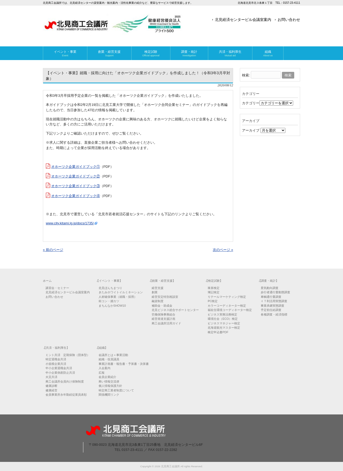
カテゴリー (250, 103)
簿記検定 (213, 292)
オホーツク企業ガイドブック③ (75, 186)
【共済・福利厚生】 (56, 347)
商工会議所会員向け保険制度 (65, 381)
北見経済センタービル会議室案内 (243, 19)
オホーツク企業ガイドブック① (75, 167)
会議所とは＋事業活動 (113, 355)
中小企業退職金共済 (59, 368)
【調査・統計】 (268, 280)
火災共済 (51, 377)
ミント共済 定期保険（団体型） (68, 355)
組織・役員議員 (109, 359)
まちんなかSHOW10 (112, 305)
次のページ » (223, 250)
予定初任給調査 (271, 309)
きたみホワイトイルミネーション (121, 292)
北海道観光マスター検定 (224, 327)
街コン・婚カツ (109, 301)
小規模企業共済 (56, 363)
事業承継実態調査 (272, 305)
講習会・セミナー (57, 288)
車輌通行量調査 (271, 296)
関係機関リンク (109, 394)
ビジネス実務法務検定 (222, 314)
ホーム (47, 280)
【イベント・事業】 (109, 280)
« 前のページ (53, 250)
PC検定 (213, 301)
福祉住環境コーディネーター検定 (230, 309)
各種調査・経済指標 (274, 314)
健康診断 (51, 385)
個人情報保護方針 (110, 385)
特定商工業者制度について (116, 390)
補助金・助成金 (162, 305)
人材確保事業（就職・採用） (118, 296)
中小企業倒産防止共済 (60, 372)
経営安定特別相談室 (165, 296)
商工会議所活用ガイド (166, 323)
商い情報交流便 (109, 381)
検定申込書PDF (218, 332)
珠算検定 (213, 288)
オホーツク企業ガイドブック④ (75, 196)
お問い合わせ (289, 19)
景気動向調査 (269, 288)
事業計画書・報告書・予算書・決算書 (124, 363)
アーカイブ (250, 130)
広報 (102, 372)
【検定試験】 (214, 280)
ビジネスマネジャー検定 (224, 323)
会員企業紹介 (107, 377)
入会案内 (104, 368)
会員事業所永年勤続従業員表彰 (66, 394)
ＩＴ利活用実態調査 (274, 301)
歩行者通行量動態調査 (275, 292)
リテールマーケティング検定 (227, 296)
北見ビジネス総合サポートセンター (175, 309)
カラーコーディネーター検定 (227, 305)
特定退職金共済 (56, 359)
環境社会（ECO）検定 (223, 318)
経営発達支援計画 (163, 318)
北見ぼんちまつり (110, 288)
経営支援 (157, 288)
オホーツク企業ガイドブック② (75, 176)
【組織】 (102, 347)
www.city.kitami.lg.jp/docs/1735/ (70, 223)
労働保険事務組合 (163, 314)
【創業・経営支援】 (162, 280)
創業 (155, 292)
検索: (246, 75)
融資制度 (157, 301)
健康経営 (51, 390)
